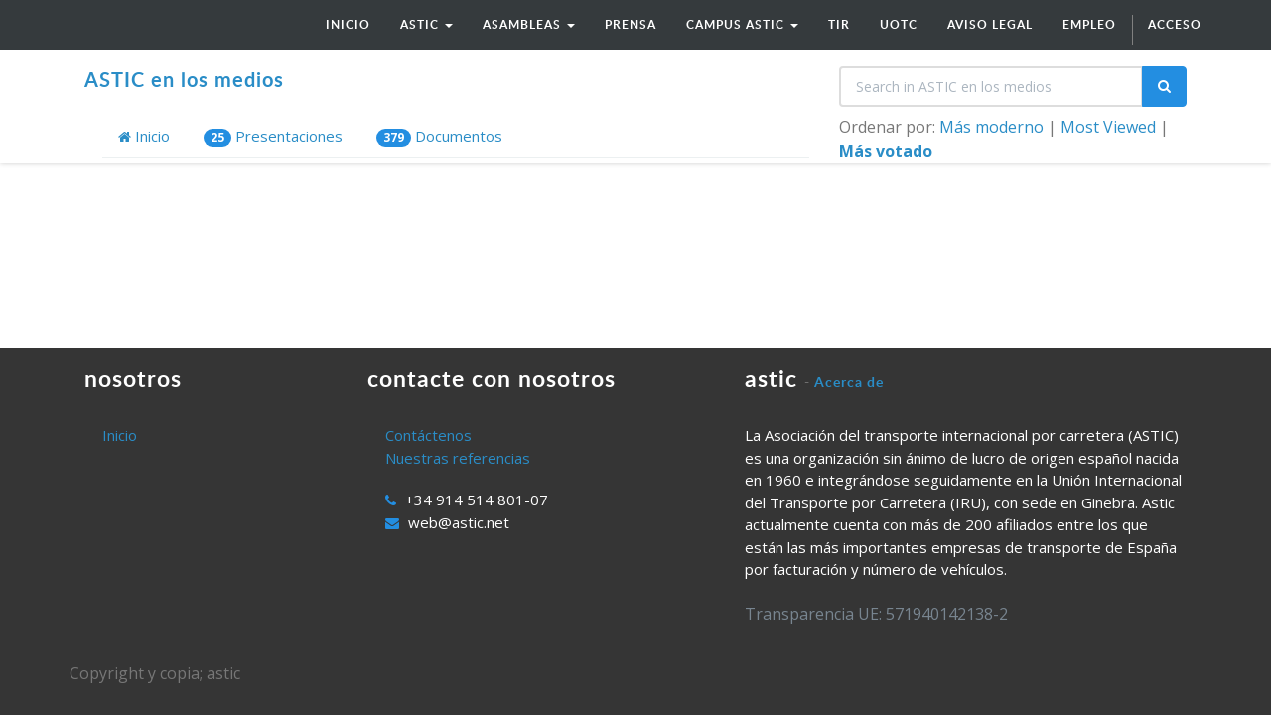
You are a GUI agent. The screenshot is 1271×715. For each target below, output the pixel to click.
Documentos (439, 136)
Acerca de (849, 381)
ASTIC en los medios (184, 79)
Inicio (144, 136)
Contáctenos (428, 435)
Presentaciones (273, 136)
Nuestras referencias (457, 458)
